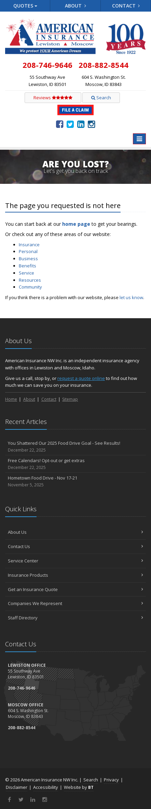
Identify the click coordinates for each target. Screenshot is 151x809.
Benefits (27, 266)
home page (76, 224)
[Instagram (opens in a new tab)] (91, 124)
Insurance (29, 244)
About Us (75, 532)
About (75, 5)
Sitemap (70, 399)
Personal (28, 251)
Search (101, 97)
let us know (131, 297)
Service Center (75, 561)
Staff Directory (75, 618)
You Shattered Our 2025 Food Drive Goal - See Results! (75, 446)
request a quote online (81, 378)
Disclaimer (16, 787)
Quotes (25, 5)
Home (11, 399)
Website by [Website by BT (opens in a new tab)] (79, 787)
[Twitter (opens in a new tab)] (70, 124)
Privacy (111, 780)
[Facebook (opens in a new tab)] (59, 124)
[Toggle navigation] (139, 138)
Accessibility (45, 787)
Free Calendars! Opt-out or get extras (75, 464)
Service (26, 273)
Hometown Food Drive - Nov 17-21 (75, 481)
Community (30, 287)
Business (28, 258)
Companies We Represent (75, 603)
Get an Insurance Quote (75, 589)
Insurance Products (75, 575)
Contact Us (75, 546)
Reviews (52, 97)
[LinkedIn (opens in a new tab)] (80, 124)
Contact (126, 5)
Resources (30, 280)
